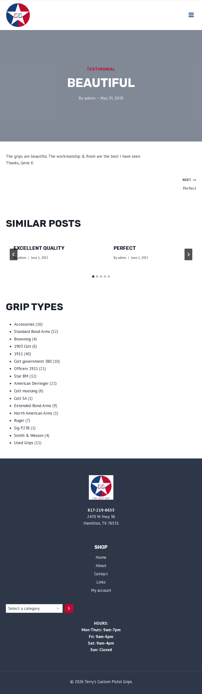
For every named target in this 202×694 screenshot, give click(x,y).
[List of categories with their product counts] (34, 608)
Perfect (150, 183)
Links (101, 582)
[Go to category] (69, 608)
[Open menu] (191, 15)
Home (101, 557)
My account (101, 590)
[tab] (93, 276)
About (101, 565)
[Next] (188, 254)
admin (90, 98)
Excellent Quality (39, 248)
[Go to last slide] (13, 254)
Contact (101, 573)
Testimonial (101, 69)
